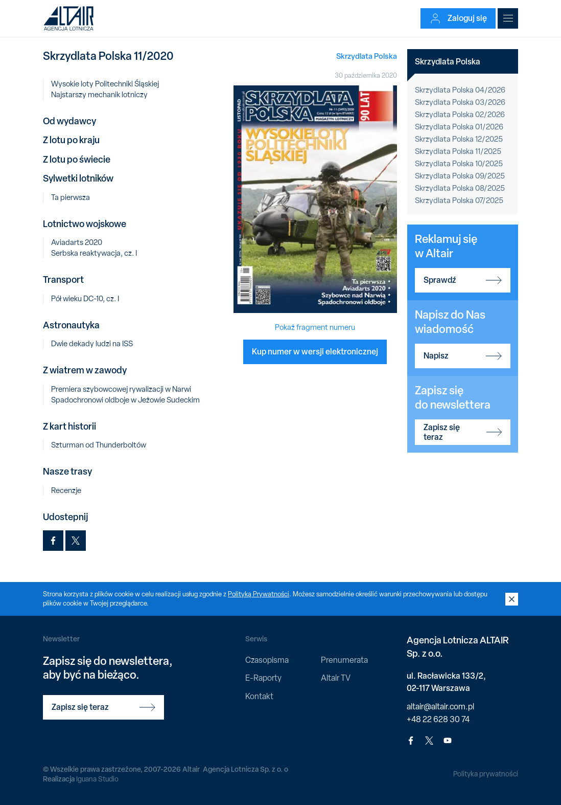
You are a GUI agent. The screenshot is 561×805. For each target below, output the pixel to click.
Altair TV (335, 678)
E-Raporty (263, 678)
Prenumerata (344, 660)
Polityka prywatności (485, 773)
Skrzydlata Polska (366, 56)
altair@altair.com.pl (440, 706)
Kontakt (259, 696)
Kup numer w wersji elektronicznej (315, 351)
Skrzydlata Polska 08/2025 (460, 188)
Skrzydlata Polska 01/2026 (459, 127)
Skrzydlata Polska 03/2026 (460, 102)
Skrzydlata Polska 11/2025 (458, 151)
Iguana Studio (97, 779)
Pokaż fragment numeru (315, 327)
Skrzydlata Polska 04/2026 (460, 90)
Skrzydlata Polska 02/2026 (460, 114)
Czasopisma (267, 660)
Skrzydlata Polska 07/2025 (459, 200)
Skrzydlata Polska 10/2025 (459, 164)
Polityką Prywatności (258, 594)
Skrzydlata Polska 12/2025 (459, 139)
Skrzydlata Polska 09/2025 (460, 176)
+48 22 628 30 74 (438, 719)
